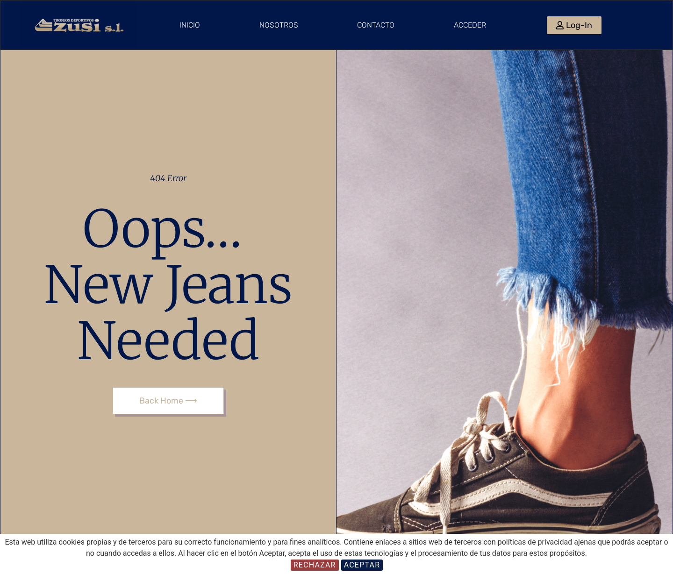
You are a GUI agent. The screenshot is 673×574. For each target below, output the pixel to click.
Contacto (375, 25)
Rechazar (315, 564)
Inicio (189, 25)
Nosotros (278, 25)
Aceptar (362, 564)
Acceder (470, 25)
